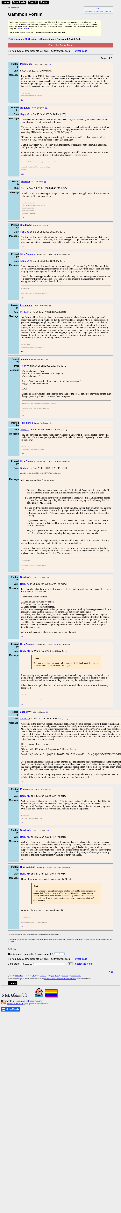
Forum (43, 2)
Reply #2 (25, 188)
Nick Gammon (56, 473)
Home (6, 2)
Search (32, 2)
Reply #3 (24, 232)
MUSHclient (31, 39)
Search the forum (83, 964)
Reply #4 (24, 261)
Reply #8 (24, 468)
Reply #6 (25, 366)
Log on (98, 8)
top (111, 972)
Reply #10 (25, 651)
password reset (23, 28)
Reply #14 (25, 874)
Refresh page (80, 51)
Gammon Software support (29, 1001)
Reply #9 (24, 584)
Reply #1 (24, 114)
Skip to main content (13, 7)
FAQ (110, 11)
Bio (50, 64)
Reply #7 (24, 429)
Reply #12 (25, 796)
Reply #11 (25, 718)
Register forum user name (94, 11)
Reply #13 (25, 837)
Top (22, 100)
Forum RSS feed (15, 1003)
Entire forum (15, 39)
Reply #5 (24, 312)
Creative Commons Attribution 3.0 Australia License (60, 979)
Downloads (19, 2)
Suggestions (47, 39)
